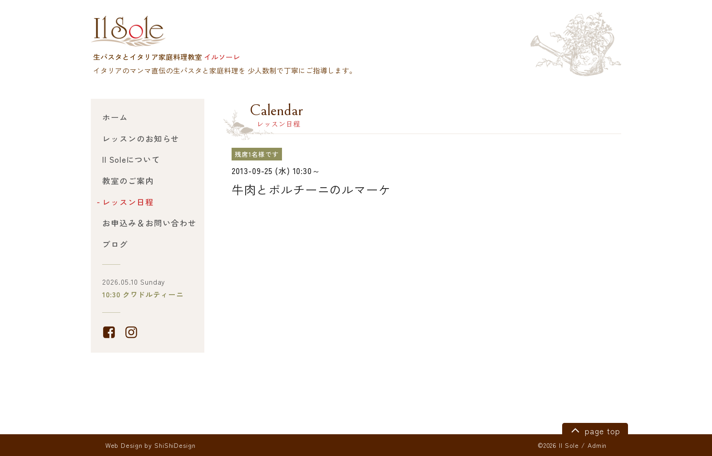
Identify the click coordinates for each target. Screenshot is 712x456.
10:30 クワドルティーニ (142, 294)
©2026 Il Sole (558, 445)
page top (594, 430)
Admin (597, 445)
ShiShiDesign (175, 445)
